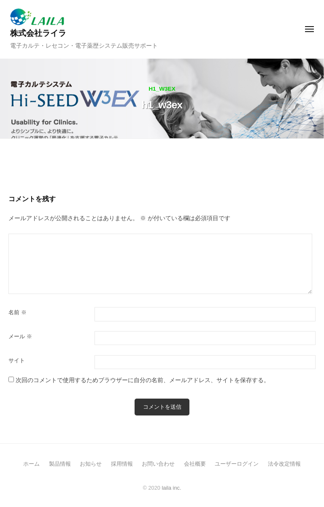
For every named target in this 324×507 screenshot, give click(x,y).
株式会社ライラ (38, 33)
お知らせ (91, 464)
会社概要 (195, 464)
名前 (17, 312)
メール (20, 336)
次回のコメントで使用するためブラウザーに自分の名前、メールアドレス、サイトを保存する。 (143, 380)
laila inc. (171, 488)
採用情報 (122, 464)
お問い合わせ (158, 464)
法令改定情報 (284, 464)
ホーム (31, 464)
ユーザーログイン (237, 464)
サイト (16, 360)
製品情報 (60, 464)
